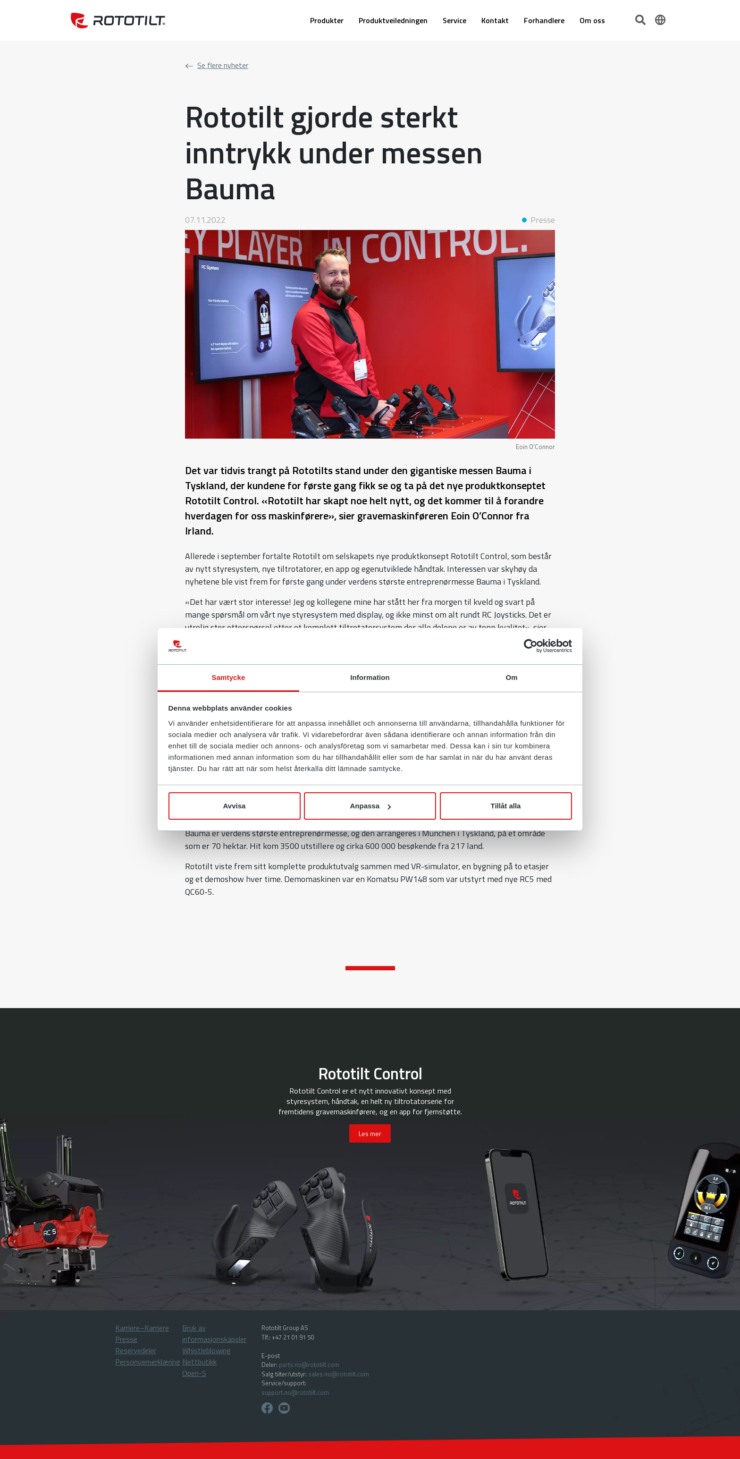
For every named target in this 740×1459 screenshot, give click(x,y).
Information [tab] (370, 677)
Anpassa (370, 806)
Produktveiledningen (393, 20)
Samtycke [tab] (228, 677)
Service (454, 20)
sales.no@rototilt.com (338, 1374)
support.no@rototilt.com (295, 1392)
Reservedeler (135, 1350)
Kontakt (495, 20)
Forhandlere (544, 20)
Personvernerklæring (147, 1361)
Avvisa (234, 806)
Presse (126, 1339)
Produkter (327, 20)
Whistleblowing (206, 1350)
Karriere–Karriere (142, 1327)
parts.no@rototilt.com (309, 1364)
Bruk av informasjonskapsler (214, 1333)
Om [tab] (511, 677)
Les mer (370, 1133)
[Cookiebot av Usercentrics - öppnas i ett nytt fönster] (530, 646)
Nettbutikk (199, 1361)
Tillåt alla (506, 806)
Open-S (194, 1373)
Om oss (592, 20)
